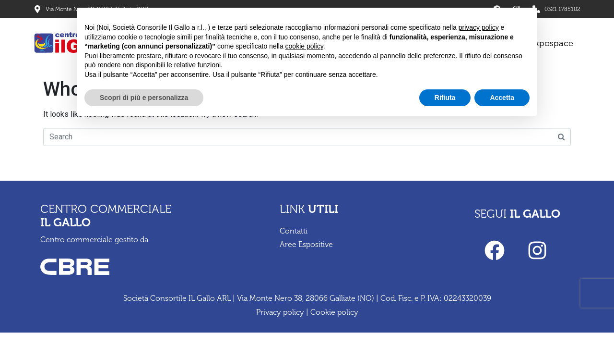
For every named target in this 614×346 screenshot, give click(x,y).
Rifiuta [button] (445, 97)
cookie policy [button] (304, 46)
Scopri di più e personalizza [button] (144, 97)
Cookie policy (334, 312)
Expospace (551, 43)
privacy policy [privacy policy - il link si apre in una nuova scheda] (479, 27)
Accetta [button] (502, 97)
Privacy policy (280, 312)
